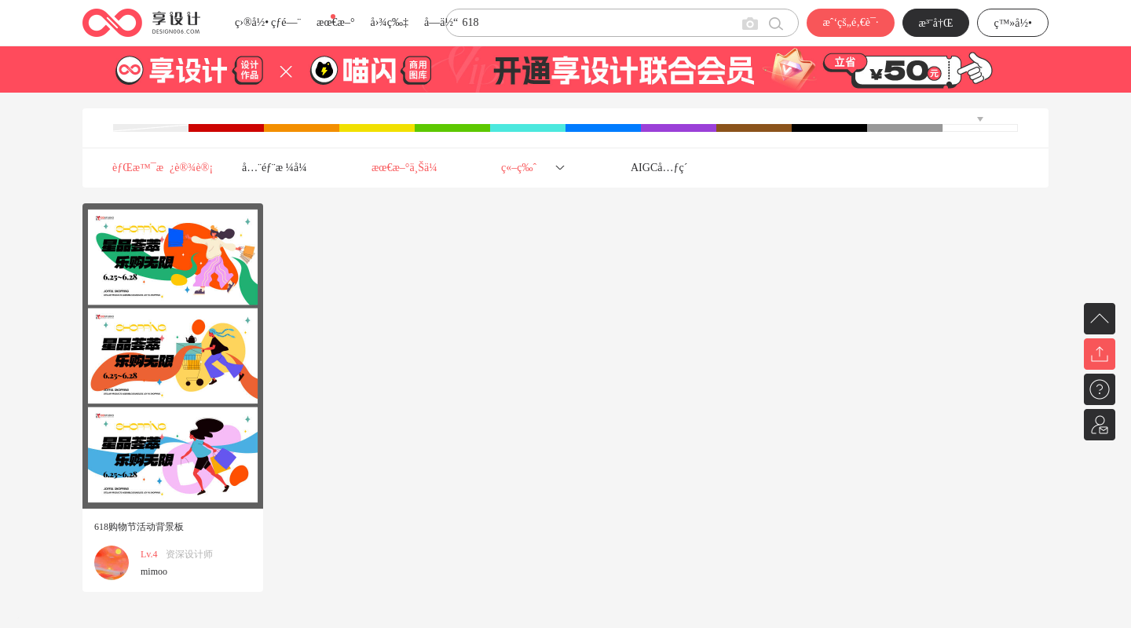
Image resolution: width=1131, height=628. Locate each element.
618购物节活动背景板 (139, 526)
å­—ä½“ (441, 22)
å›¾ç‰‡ (389, 22)
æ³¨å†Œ (936, 23)
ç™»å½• (1013, 23)
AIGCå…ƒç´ (660, 167)
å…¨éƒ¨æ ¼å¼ (279, 167)
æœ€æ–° (335, 22)
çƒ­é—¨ (286, 22)
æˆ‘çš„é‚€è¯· (850, 22)
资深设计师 (189, 554)
